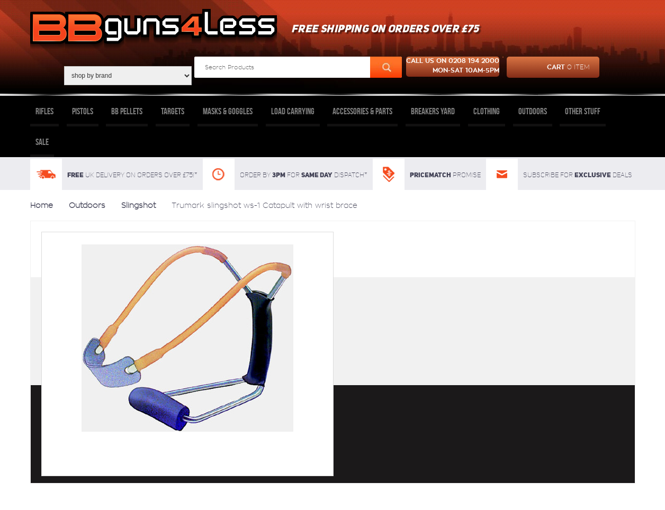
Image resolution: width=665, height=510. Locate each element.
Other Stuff (582, 111)
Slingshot (138, 205)
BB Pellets (126, 111)
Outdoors (532, 111)
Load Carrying (292, 111)
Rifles (44, 111)
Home (41, 205)
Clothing (486, 111)
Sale (42, 142)
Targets (172, 111)
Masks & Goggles (228, 111)
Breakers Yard (433, 111)
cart (548, 67)
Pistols (82, 111)
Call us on (452, 67)
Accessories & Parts (362, 111)
